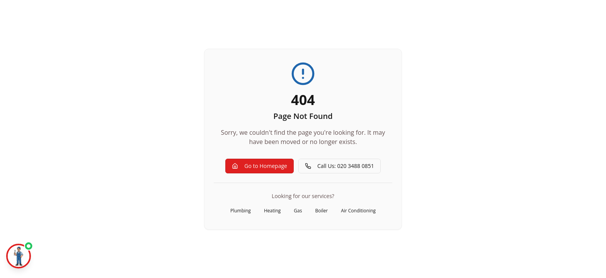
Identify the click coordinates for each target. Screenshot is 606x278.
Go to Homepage (259, 166)
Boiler (321, 210)
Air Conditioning (358, 210)
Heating (272, 210)
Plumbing (240, 210)
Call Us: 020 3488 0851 (339, 166)
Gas (298, 210)
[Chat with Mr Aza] (18, 257)
